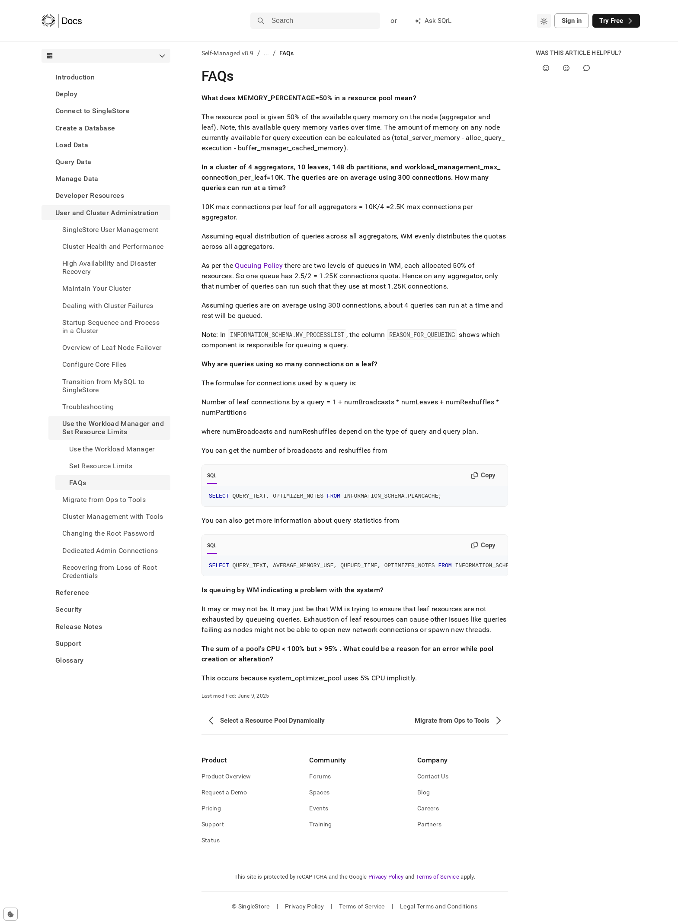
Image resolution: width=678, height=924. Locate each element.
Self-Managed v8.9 (227, 53)
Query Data (73, 162)
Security (68, 609)
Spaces (319, 794)
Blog (423, 794)
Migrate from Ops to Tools (104, 499)
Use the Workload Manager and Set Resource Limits (113, 427)
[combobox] (544, 21)
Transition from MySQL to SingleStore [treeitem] (103, 386)
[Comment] (586, 68)
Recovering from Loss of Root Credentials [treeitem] (109, 571)
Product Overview (226, 778)
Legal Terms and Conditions (438, 908)
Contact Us (432, 778)
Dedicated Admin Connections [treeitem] (110, 550)
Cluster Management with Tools (112, 516)
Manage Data (77, 179)
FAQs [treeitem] (77, 483)
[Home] (62, 21)
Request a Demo (224, 794)
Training (320, 826)
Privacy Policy (386, 879)
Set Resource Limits (100, 466)
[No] (566, 68)
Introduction (75, 77)
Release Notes (78, 626)
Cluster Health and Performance (113, 246)
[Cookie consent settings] (10, 914)
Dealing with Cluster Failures (107, 306)
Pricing (211, 810)
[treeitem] (106, 77)
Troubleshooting (88, 407)
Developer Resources (89, 195)
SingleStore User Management (110, 229)
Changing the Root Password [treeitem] (108, 533)
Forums (320, 778)
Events (318, 810)
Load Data (71, 145)
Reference (72, 592)
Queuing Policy (258, 265)
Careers (428, 810)
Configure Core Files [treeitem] (94, 364)
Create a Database (85, 128)
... (266, 53)
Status (210, 842)
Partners (429, 826)
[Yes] (546, 68)
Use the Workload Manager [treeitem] (112, 449)
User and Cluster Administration (107, 213)
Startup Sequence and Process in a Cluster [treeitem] (111, 326)
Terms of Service (437, 879)
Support (68, 643)
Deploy (66, 94)
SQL (212, 476)
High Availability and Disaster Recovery (109, 267)
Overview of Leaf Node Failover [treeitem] (112, 347)
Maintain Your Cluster (96, 288)
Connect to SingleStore (92, 111)
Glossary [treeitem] (69, 660)
